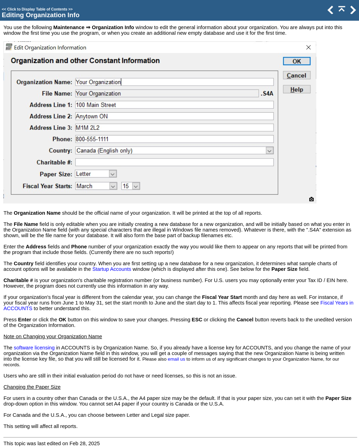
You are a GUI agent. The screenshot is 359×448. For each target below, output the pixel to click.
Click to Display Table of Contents (37, 9)
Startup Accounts (111, 269)
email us (176, 359)
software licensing (34, 347)
